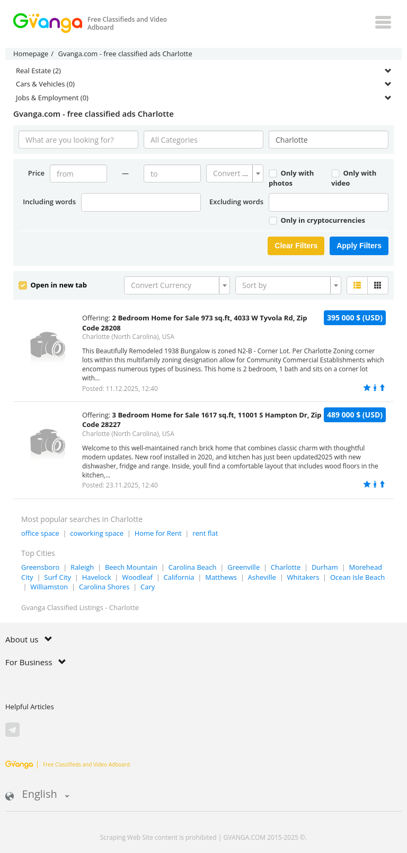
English (37, 794)
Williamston (49, 586)
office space (40, 533)
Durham (325, 567)
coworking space (96, 533)
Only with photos (291, 178)
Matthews (221, 577)
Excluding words (236, 201)
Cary (147, 586)
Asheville (262, 577)
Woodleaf (137, 577)
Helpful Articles (29, 706)
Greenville (243, 567)
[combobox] (234, 173)
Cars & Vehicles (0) (45, 84)
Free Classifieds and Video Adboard (67, 764)
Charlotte (285, 567)
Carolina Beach (193, 567)
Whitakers (303, 577)
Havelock (96, 577)
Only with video (353, 178)
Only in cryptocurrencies (317, 220)
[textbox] (231, 173)
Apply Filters (359, 245)
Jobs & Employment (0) (52, 97)
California (179, 577)
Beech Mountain (131, 567)
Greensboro (40, 567)
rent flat (205, 533)
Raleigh (82, 567)
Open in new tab (53, 285)
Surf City (57, 577)
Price (36, 173)
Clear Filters (296, 245)
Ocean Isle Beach (357, 577)
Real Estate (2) (38, 70)
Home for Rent (158, 533)
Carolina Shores (104, 586)
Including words (49, 201)
